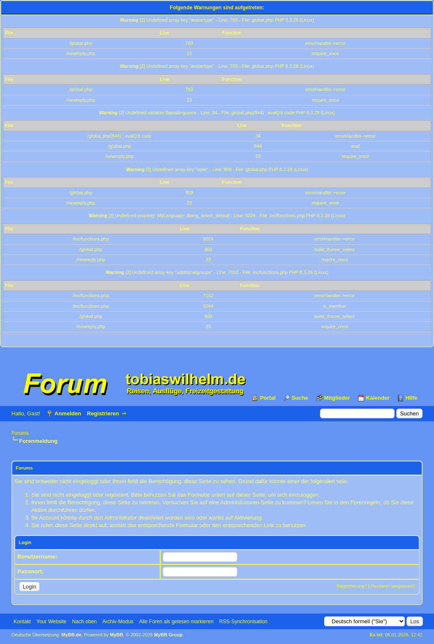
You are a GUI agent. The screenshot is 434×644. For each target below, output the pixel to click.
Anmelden (68, 413)
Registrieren (103, 413)
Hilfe (411, 398)
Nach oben (84, 622)
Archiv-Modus (118, 622)
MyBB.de (71, 634)
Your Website (51, 622)
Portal (267, 398)
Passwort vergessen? (393, 586)
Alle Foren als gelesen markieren (176, 622)
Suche (300, 398)
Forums (20, 433)
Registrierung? (352, 586)
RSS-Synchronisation (243, 622)
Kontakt (22, 622)
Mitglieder (337, 398)
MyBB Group (168, 634)
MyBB (116, 634)
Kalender (378, 398)
